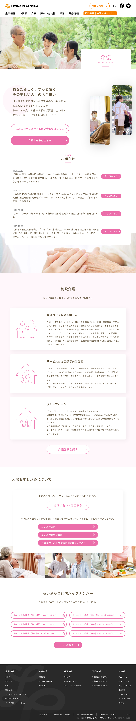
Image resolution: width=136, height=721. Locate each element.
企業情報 (10, 13)
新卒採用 (89, 13)
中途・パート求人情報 (72, 685)
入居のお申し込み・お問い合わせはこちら (40, 128)
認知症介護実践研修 (100, 685)
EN (114, 5)
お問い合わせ (99, 5)
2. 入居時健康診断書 (51, 534)
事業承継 (8, 690)
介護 (33, 13)
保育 (62, 13)
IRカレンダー (123, 694)
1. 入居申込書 (48, 526)
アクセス (127, 714)
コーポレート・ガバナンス (15, 694)
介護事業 (42, 677)
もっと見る (70, 645)
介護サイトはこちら (39, 140)
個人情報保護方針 (85, 714)
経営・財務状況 (124, 685)
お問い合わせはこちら (68, 505)
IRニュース (122, 677)
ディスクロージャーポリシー (16, 703)
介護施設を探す (68, 449)
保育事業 (42, 685)
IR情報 (23, 13)
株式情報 (121, 690)
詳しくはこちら (111, 176)
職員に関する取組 (62, 714)
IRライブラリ (123, 681)
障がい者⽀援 (48, 13)
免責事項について (108, 714)
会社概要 (43, 714)
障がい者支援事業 (46, 681)
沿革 (7, 685)
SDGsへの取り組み (12, 698)
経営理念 (8, 681)
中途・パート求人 (106, 13)
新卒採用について (70, 681)
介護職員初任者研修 (100, 677)
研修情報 (74, 13)
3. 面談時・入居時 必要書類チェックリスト (63, 542)
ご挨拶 (8, 677)
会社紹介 (67, 677)
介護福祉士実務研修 (100, 681)
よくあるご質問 (124, 698)
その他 (121, 703)
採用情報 (68, 671)
